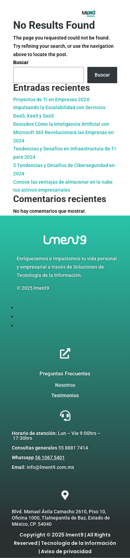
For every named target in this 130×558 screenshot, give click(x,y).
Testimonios (65, 395)
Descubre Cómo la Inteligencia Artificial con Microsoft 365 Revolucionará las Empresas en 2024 (63, 132)
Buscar (20, 62)
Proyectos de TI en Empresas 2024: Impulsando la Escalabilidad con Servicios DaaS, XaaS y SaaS (59, 108)
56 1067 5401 (50, 457)
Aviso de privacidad (66, 551)
